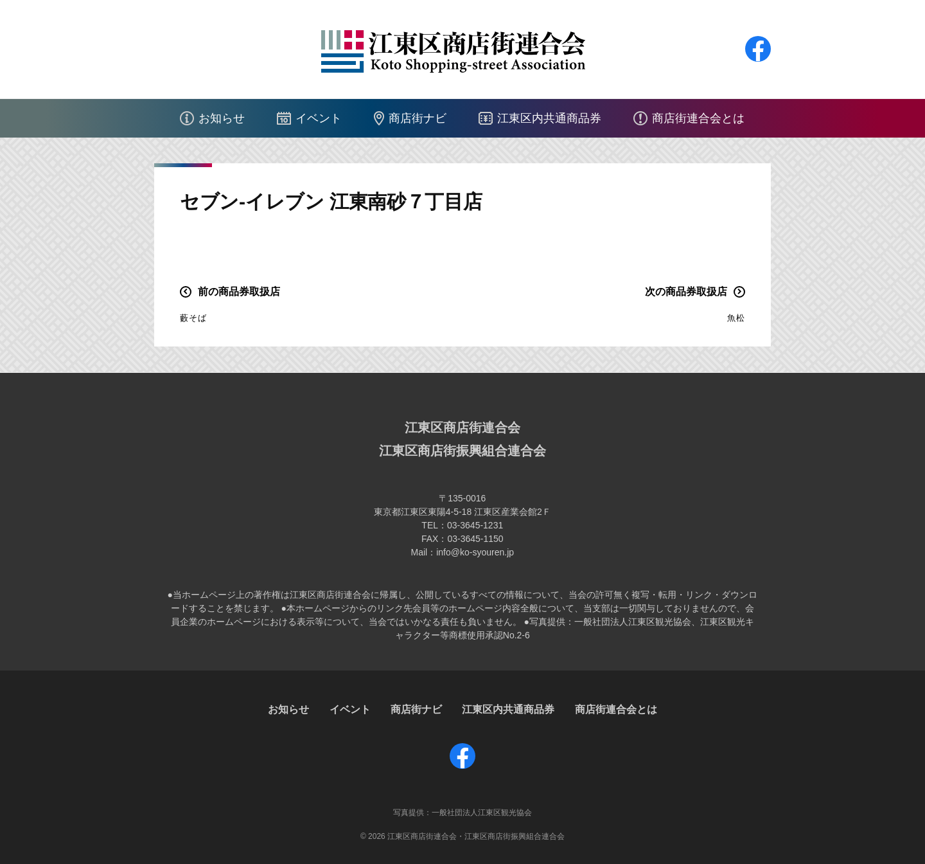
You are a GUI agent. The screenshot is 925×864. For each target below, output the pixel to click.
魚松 (736, 318)
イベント (318, 118)
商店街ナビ (417, 118)
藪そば (193, 318)
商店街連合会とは (698, 118)
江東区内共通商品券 (549, 118)
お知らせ (221, 118)
